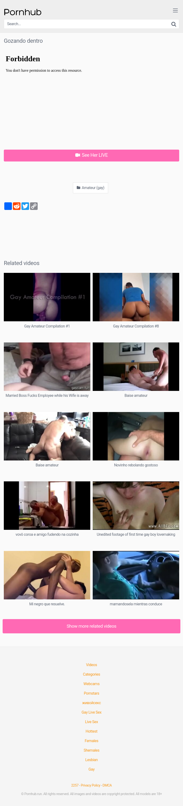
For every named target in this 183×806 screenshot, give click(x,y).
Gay (91, 769)
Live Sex (91, 722)
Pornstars (91, 693)
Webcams (91, 684)
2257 (74, 785)
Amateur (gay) (90, 187)
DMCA (107, 785)
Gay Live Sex (91, 712)
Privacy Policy (90, 785)
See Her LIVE (91, 155)
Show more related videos (92, 626)
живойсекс (91, 703)
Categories (91, 674)
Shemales (91, 750)
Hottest (91, 731)
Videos (91, 665)
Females (91, 741)
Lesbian (91, 760)
